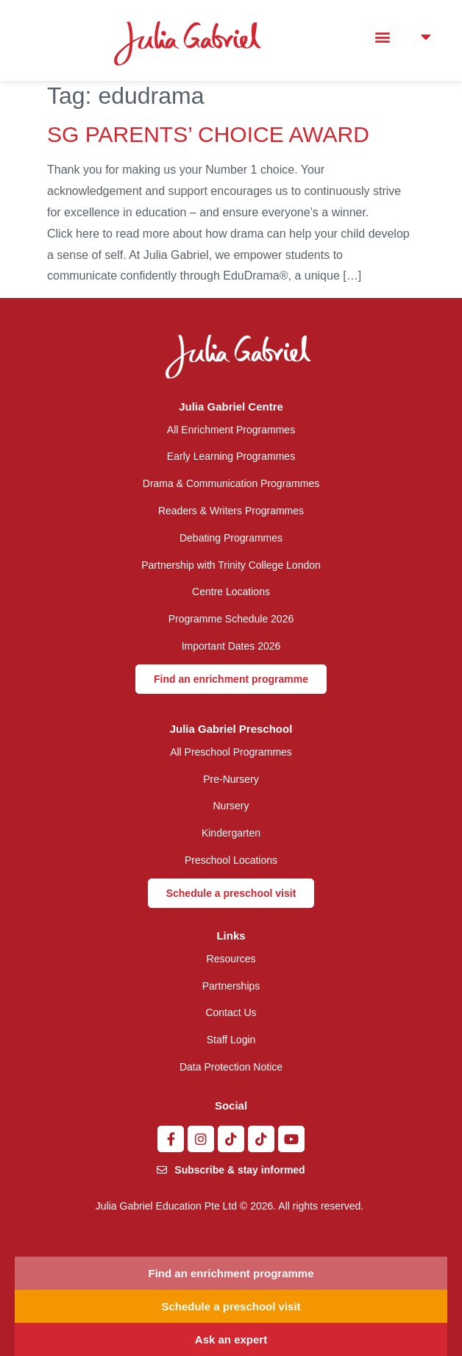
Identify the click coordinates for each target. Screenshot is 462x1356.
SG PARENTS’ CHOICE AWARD (208, 134)
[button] (382, 37)
